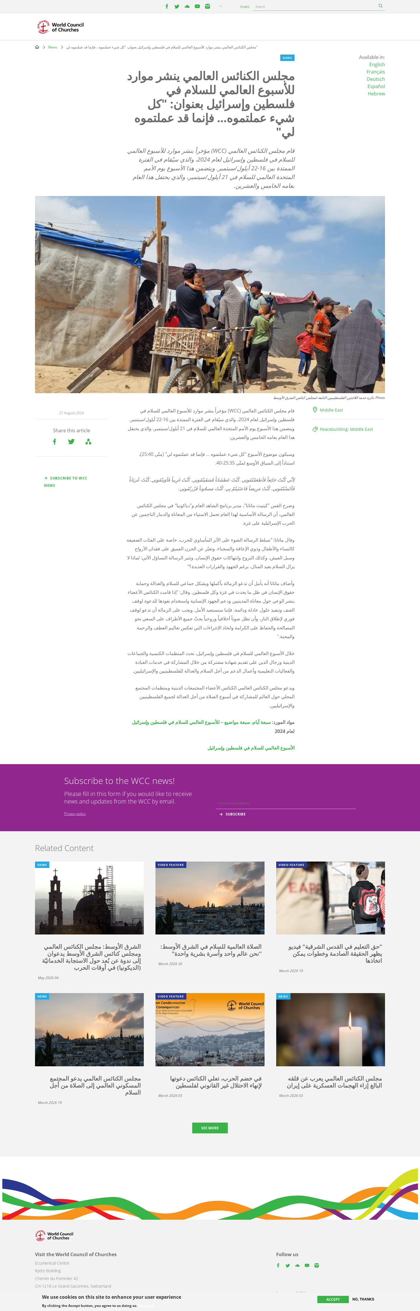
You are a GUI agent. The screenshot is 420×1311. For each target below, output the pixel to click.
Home (37, 47)
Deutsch (376, 79)
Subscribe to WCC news (66, 482)
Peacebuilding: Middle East (346, 429)
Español (376, 86)
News (52, 47)
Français (376, 72)
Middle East (331, 410)
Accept (333, 1299)
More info (146, 1306)
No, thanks (363, 1299)
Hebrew (376, 93)
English (377, 64)
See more (210, 1128)
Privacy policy (75, 813)
